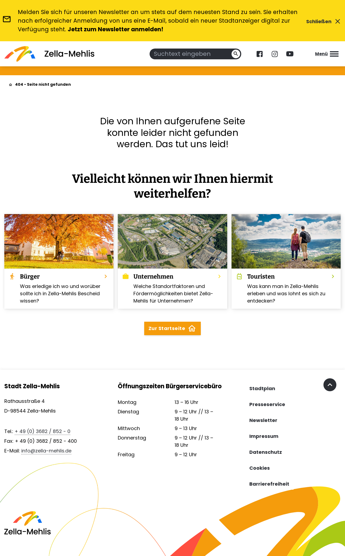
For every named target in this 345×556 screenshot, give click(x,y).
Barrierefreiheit (269, 484)
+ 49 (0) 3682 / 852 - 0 (42, 431)
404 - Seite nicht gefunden (43, 84)
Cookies (259, 468)
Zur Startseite (172, 328)
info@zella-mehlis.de (46, 450)
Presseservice (267, 404)
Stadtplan (262, 388)
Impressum (263, 436)
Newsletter (263, 420)
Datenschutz (265, 452)
